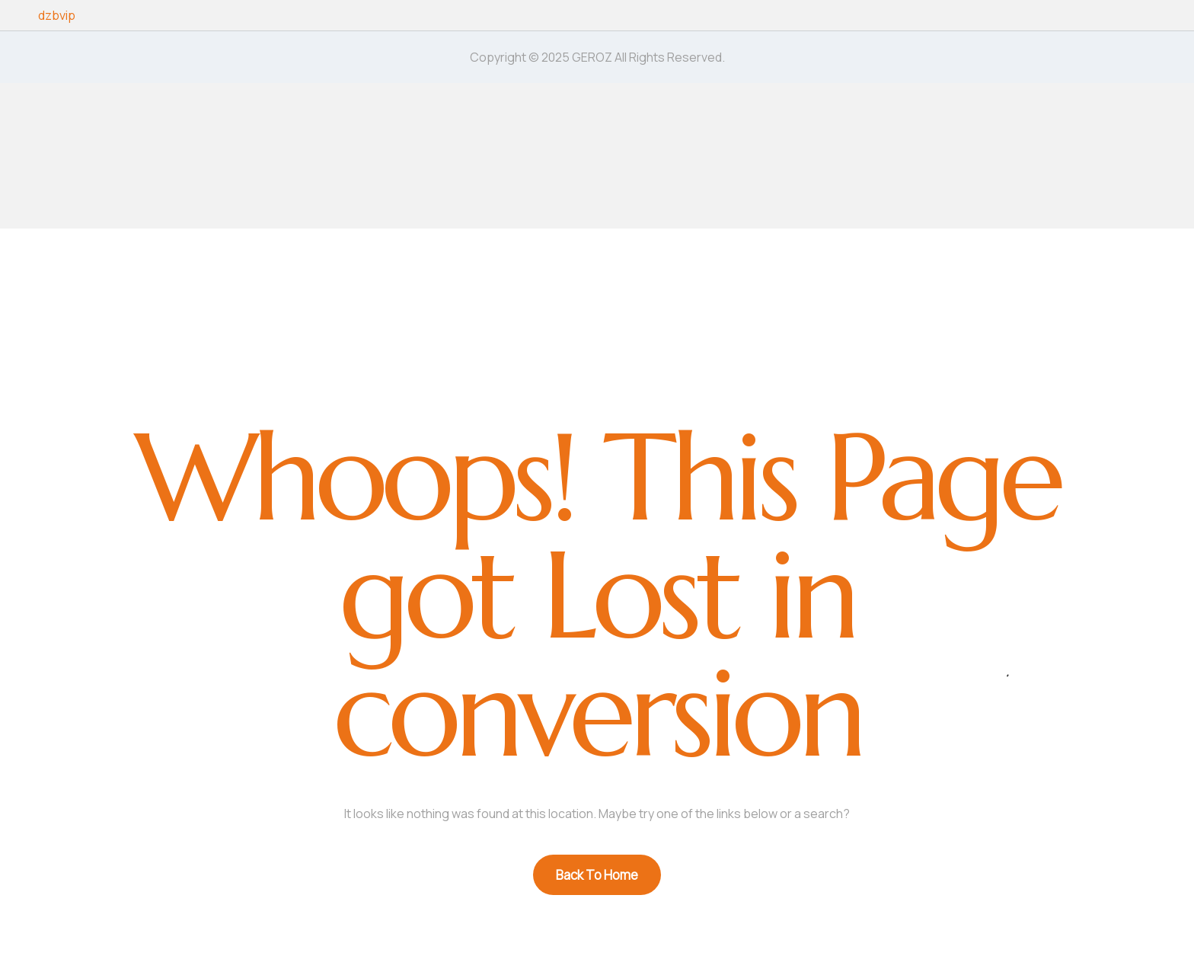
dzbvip (56, 15)
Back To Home (597, 875)
